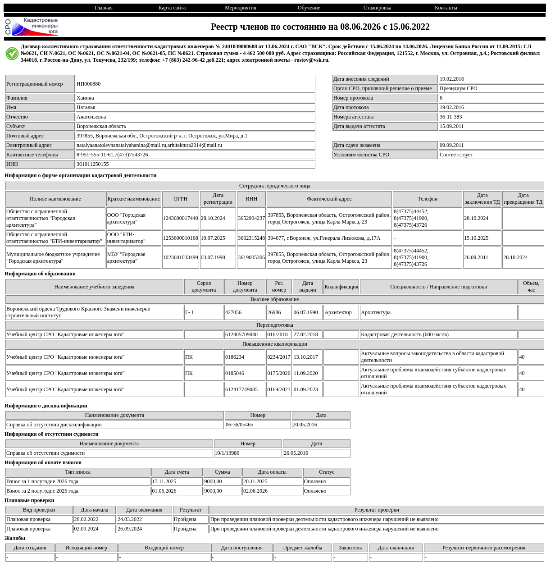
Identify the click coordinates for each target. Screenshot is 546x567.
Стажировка (377, 8)
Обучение (309, 8)
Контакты (446, 8)
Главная (104, 8)
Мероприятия (240, 8)
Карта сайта (172, 8)
